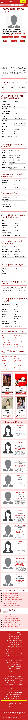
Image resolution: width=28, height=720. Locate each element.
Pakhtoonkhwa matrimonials (15, 650)
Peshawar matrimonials (15, 642)
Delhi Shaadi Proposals (10, 601)
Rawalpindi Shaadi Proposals (11, 620)
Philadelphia (19, 531)
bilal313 (4, 368)
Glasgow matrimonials (15, 684)
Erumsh (20, 442)
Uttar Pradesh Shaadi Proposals (12, 599)
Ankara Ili (22, 465)
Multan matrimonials (15, 638)
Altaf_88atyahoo (19, 460)
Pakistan (7, 393)
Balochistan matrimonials (14, 652)
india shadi (17, 335)
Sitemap (10, 714)
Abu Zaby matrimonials (15, 696)
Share (22, 41)
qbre (15, 337)
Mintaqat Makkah (21, 481)
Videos (23, 37)
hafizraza (4, 360)
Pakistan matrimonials (16, 35)
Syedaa (20, 510)
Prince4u (19, 541)
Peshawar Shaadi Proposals (11, 622)
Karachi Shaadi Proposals (10, 616)
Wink (5, 41)
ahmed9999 (18, 366)
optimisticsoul (6, 370)
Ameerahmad (20, 492)
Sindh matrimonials (15, 648)
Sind (11, 392)
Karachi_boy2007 (20, 525)
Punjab (4, 416)
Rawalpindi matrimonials (14, 640)
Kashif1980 (20, 475)
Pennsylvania (18, 532)
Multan (23, 415)
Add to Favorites (7, 37)
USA (24, 532)
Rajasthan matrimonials (15, 672)
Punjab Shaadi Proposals (10, 603)
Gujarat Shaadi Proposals (10, 597)
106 (3, 337)
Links (22, 712)
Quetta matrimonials (15, 644)
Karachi (7, 392)
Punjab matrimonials (15, 670)
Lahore (9, 415)
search (4, 346)
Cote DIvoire (21, 548)
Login (23, 1)
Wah (17, 431)
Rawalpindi (17, 448)
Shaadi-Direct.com (11, 2)
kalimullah (17, 368)
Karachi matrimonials (14, 634)
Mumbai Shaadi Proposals (11, 593)
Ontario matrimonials (14, 703)
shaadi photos (18, 346)
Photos (17, 37)
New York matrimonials (15, 689)
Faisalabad (17, 498)
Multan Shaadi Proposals (10, 626)
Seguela (17, 546)
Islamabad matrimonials (15, 632)
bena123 (16, 362)
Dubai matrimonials (15, 694)
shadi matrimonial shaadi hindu (7, 341)
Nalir (15, 515)
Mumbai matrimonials (15, 660)
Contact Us (17, 714)
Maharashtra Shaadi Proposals (12, 595)
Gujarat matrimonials (14, 664)
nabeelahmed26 (7, 356)
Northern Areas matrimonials (15, 656)
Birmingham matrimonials (15, 678)
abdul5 (4, 366)
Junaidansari (19, 575)
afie (3, 358)
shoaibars (17, 358)
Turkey (20, 466)
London (17, 580)
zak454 (16, 356)
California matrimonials (15, 692)
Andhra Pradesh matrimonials (15, 698)
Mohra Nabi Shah (20, 33)
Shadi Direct (7, 712)
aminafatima (18, 370)
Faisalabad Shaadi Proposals (11, 624)
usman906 (17, 360)
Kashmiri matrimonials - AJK (14, 654)
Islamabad (5, 35)
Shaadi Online (16, 712)
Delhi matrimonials (15, 668)
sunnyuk (17, 364)
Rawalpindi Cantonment (19, 564)
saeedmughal (6, 362)
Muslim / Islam (18, 221)
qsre (3, 335)
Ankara (17, 465)
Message (14, 41)
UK (21, 581)
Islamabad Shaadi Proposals (11, 615)
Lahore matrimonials (15, 636)
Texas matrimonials (15, 690)
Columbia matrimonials (15, 707)
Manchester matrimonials (14, 680)
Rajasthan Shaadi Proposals (11, 605)
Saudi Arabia (21, 482)
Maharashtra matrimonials (15, 662)
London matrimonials (14, 676)
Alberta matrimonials (15, 705)
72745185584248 (7, 344)
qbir (15, 339)
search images (18, 341)
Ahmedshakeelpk (20, 558)
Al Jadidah (17, 481)
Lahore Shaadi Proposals (10, 618)
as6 (3, 339)
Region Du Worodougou (20, 547)
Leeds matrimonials (15, 682)
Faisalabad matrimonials (14, 646)
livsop (16, 344)
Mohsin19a (20, 425)
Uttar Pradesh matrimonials (14, 666)
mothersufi (5, 364)
